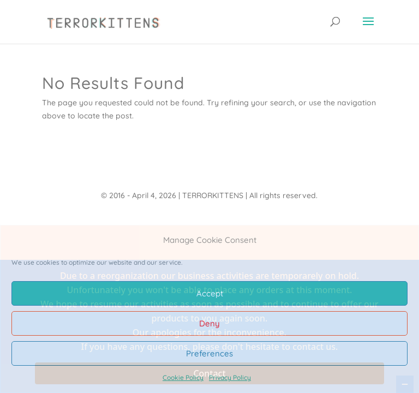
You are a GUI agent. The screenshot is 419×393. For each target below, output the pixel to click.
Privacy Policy (230, 377)
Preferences (209, 353)
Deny (209, 323)
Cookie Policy (183, 377)
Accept (209, 293)
